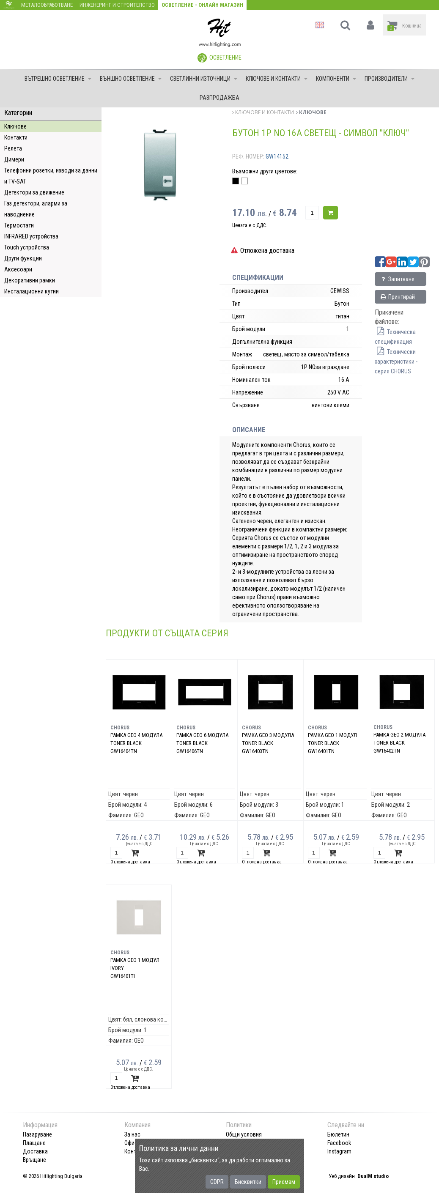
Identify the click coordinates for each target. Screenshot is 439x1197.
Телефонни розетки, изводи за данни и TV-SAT (50, 176)
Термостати (19, 225)
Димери (14, 159)
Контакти (15, 137)
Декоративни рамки (29, 280)
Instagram (339, 1151)
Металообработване (47, 5)
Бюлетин (338, 1134)
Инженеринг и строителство (117, 5)
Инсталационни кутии (31, 291)
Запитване (396, 279)
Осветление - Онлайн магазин (202, 5)
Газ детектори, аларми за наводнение (35, 209)
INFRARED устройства (31, 236)
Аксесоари (18, 269)
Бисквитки (248, 1181)
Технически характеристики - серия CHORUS (396, 361)
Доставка (35, 1151)
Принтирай (397, 296)
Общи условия (244, 1134)
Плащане (34, 1142)
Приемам (283, 1181)
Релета (13, 148)
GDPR (217, 1181)
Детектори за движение (34, 192)
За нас (132, 1134)
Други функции (23, 258)
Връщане (34, 1159)
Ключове (15, 126)
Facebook (339, 1142)
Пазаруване (37, 1134)
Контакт (134, 1151)
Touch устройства (26, 247)
